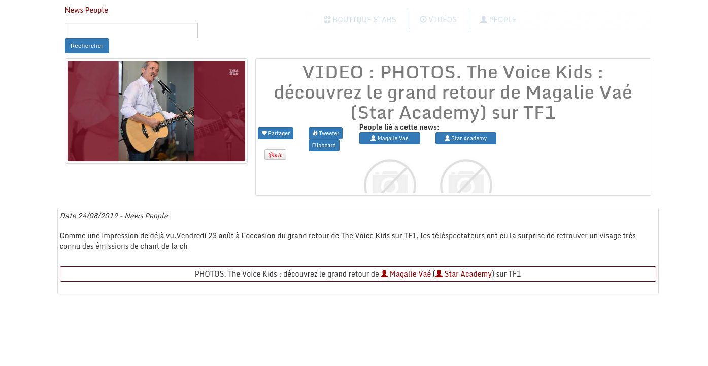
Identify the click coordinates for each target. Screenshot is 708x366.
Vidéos (438, 19)
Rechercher (87, 45)
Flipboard (324, 145)
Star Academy (463, 274)
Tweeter (326, 133)
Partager (275, 133)
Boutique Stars (360, 19)
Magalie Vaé (406, 274)
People (498, 19)
